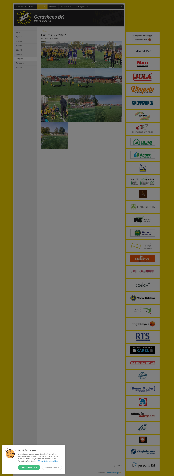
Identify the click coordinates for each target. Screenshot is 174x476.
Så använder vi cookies (48, 461)
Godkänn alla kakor (29, 467)
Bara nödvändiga (52, 467)
